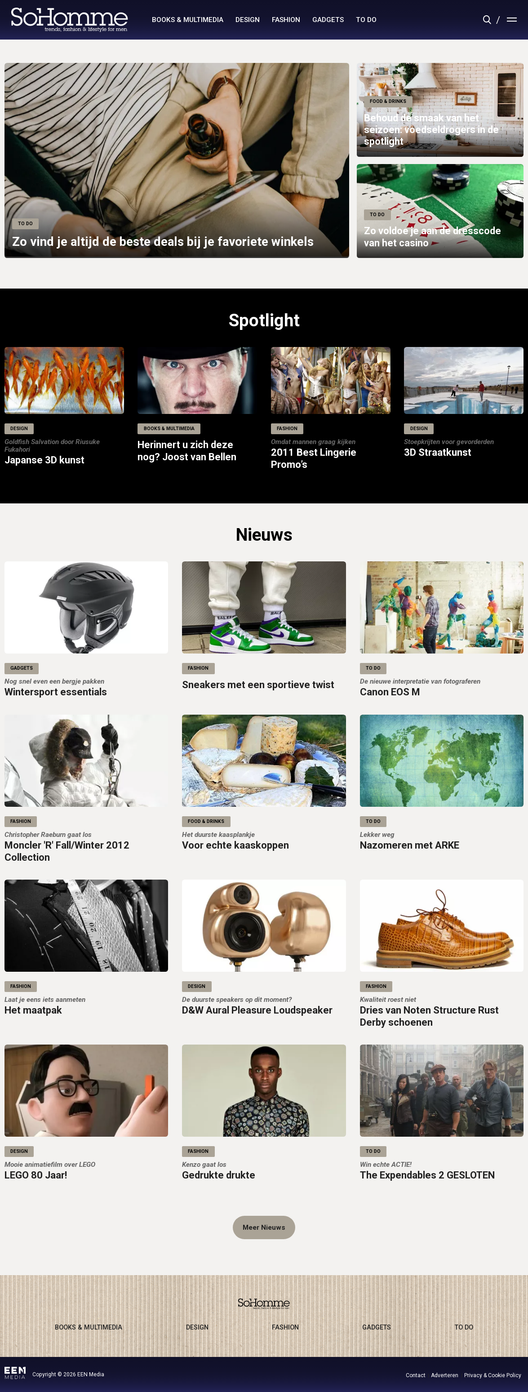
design (247, 20)
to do (366, 20)
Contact (416, 1375)
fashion (286, 20)
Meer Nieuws (264, 1227)
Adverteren (444, 1375)
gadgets (328, 20)
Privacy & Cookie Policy (492, 1375)
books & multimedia (187, 20)
